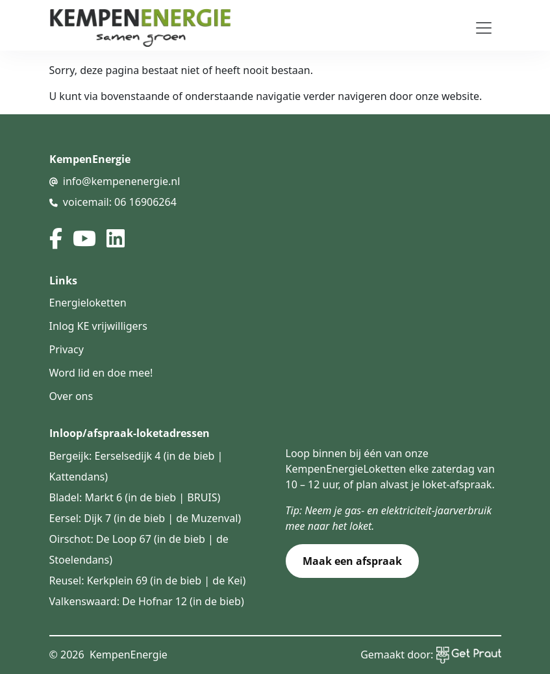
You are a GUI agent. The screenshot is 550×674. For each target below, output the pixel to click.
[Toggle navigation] (483, 28)
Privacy (66, 349)
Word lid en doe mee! (101, 373)
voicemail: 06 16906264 (120, 202)
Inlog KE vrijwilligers (98, 326)
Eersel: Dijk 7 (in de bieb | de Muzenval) (145, 518)
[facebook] (55, 238)
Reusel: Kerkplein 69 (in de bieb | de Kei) (147, 580)
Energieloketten (88, 302)
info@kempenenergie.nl (122, 181)
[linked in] (115, 238)
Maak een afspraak (352, 561)
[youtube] (84, 238)
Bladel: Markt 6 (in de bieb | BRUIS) (135, 497)
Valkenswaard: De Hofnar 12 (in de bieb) (146, 601)
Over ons (71, 396)
